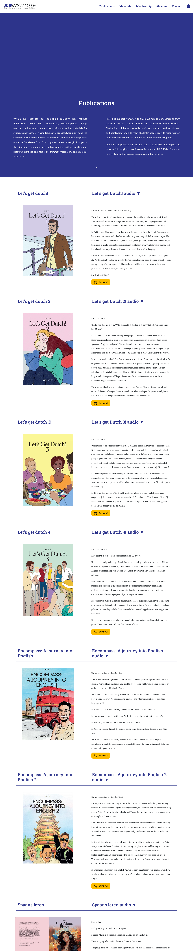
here (159, 153)
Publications (107, 6)
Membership (143, 6)
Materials (125, 6)
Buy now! (101, 282)
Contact (176, 6)
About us (161, 6)
